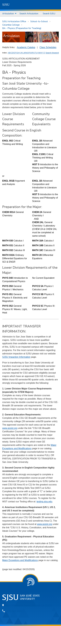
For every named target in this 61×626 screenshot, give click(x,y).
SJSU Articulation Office (14, 21)
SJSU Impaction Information (16, 357)
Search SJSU (49, 13)
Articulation (8, 13)
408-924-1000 (14, 610)
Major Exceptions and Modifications (20, 560)
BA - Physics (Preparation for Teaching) (21, 28)
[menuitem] (8, 13)
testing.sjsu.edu (44, 501)
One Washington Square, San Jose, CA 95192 (29, 605)
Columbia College (11, 24)
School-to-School (39, 21)
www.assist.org (9, 428)
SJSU (5, 4)
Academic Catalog (26, 47)
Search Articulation (28, 13)
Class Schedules (48, 47)
